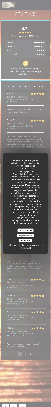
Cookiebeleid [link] (26, 248)
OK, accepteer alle (25, 230)
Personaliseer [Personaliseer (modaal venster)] (25, 241)
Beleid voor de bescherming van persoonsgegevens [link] (26, 245)
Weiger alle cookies (25, 235)
